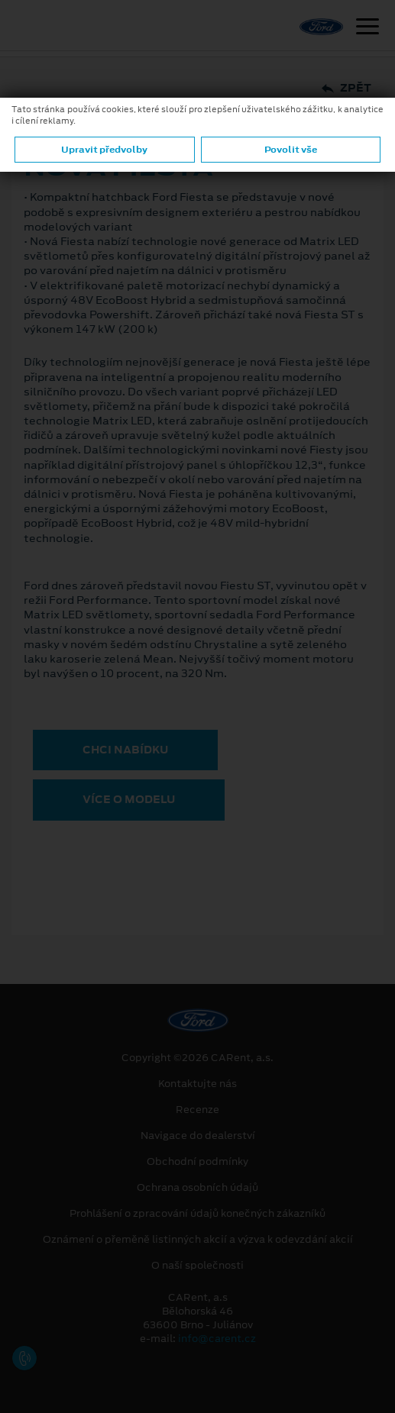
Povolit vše (290, 150)
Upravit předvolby (104, 150)
